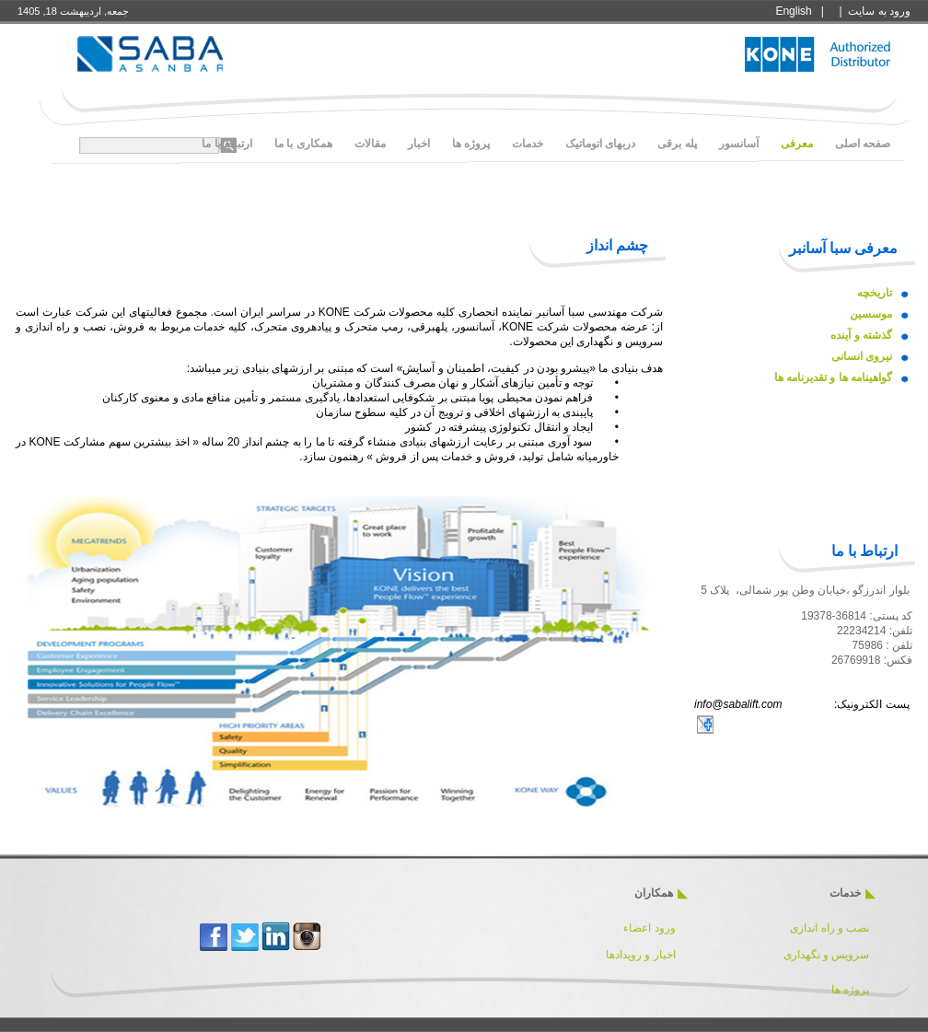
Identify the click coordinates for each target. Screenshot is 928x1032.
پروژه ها (850, 989)
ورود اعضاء (648, 928)
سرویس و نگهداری (826, 954)
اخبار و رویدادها (641, 954)
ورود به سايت (879, 11)
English (793, 11)
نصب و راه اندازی (829, 928)
